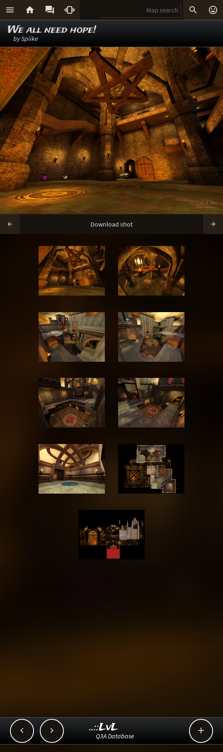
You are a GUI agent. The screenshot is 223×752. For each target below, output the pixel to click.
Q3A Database (115, 736)
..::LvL (104, 727)
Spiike (29, 38)
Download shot (111, 224)
